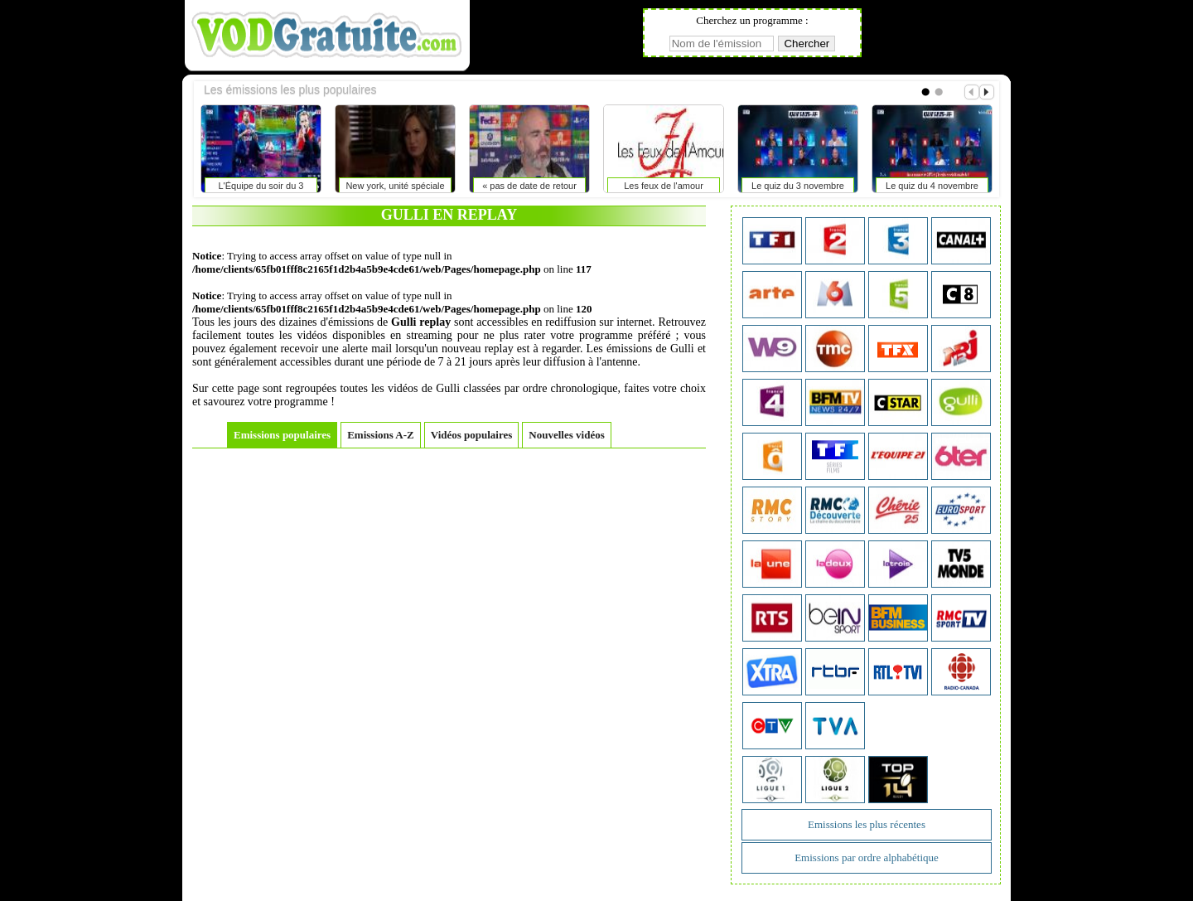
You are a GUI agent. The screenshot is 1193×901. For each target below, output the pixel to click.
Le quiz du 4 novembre (932, 186)
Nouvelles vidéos (566, 435)
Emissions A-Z (380, 435)
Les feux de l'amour (663, 186)
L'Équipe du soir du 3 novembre (260, 189)
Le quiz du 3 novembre (797, 186)
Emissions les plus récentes (866, 824)
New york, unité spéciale (394, 186)
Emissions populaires (282, 435)
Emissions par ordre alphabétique (867, 857)
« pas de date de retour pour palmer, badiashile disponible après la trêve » (529, 189)
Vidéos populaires (472, 435)
